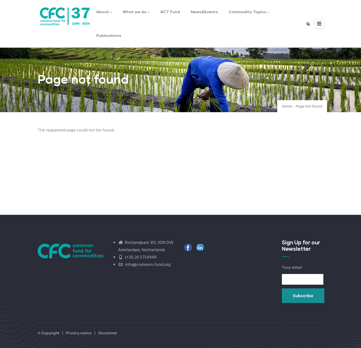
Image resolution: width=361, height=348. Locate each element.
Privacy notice (79, 333)
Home (287, 106)
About (104, 12)
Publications (108, 35)
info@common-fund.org (144, 264)
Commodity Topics (249, 12)
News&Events (204, 11)
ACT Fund (170, 11)
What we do (136, 12)
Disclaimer (107, 333)
